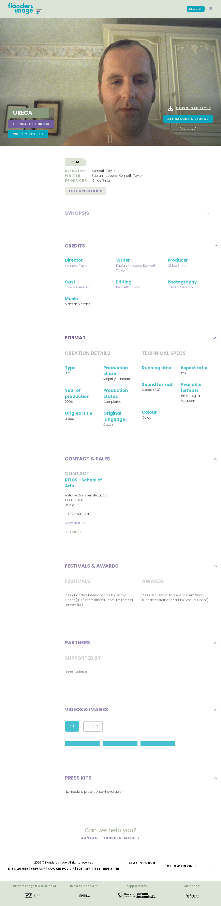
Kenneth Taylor (104, 171)
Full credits (85, 191)
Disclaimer (18, 869)
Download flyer (189, 108)
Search (196, 9)
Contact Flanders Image (108, 838)
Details (72, 532)
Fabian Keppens (105, 176)
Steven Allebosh (180, 288)
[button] (211, 9)
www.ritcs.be (75, 523)
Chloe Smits (101, 181)
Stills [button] (93, 727)
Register (111, 869)
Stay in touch (142, 863)
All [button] (72, 727)
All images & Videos (188, 118)
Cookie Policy (61, 869)
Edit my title (89, 869)
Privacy (38, 869)
